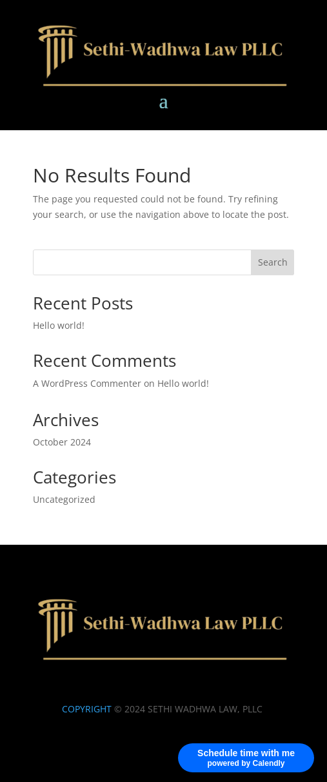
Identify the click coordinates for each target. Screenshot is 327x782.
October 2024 (62, 442)
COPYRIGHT (87, 709)
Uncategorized (64, 499)
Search (273, 262)
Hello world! (58, 325)
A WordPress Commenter (87, 383)
